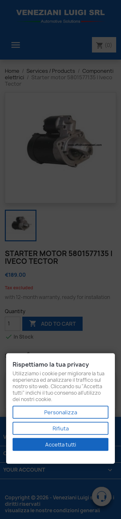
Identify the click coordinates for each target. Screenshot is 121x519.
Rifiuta (61, 428)
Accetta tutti (60, 444)
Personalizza (60, 412)
